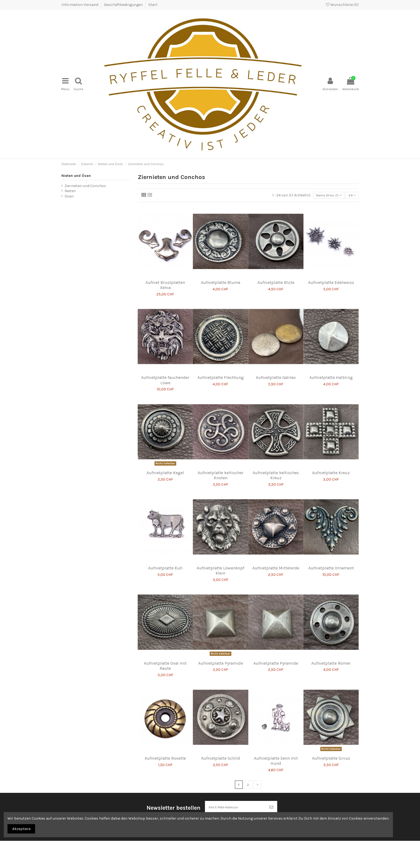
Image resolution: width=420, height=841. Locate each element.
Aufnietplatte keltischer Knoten (220, 470)
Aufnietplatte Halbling (331, 372)
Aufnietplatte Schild (220, 753)
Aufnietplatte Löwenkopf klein (220, 566)
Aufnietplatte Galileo (276, 372)
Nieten (70, 185)
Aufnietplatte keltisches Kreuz (276, 470)
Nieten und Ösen (76, 170)
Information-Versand (80, 4)
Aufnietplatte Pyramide (220, 658)
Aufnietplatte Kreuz (331, 467)
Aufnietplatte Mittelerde (275, 563)
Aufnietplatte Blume (220, 277)
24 (351, 190)
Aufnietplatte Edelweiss (331, 277)
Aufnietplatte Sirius (331, 753)
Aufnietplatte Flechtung (220, 372)
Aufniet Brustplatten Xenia (165, 280)
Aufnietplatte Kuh (165, 563)
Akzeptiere (21, 829)
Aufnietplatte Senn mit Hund (276, 756)
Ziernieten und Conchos (85, 180)
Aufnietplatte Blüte (275, 277)
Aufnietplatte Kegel (165, 467)
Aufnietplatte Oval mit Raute (165, 661)
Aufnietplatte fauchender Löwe (165, 375)
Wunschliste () (342, 4)
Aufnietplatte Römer (331, 658)
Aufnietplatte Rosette (165, 753)
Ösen (69, 190)
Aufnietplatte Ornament (331, 563)
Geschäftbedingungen (124, 4)
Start (153, 4)
